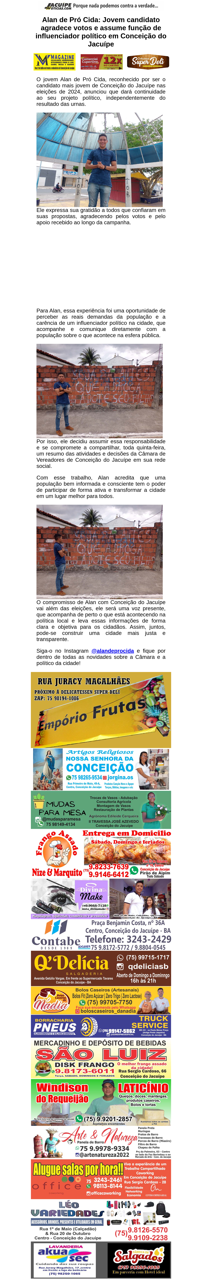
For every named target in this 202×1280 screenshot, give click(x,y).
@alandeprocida (112, 651)
